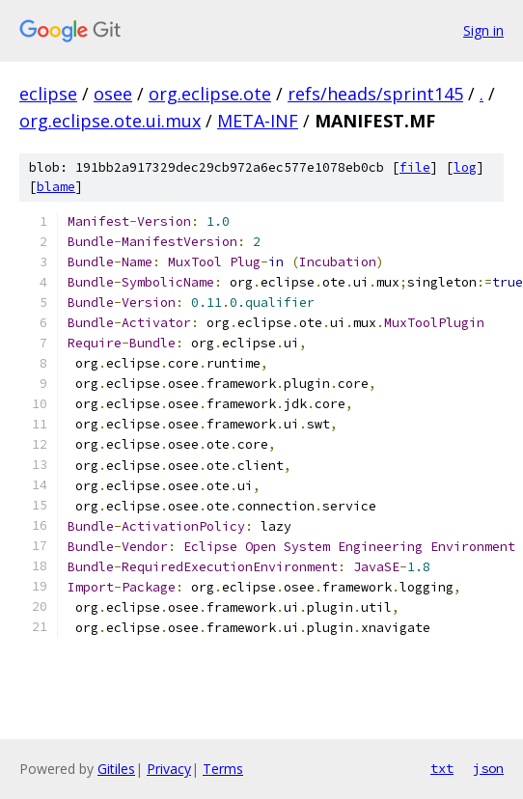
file (414, 167)
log (465, 167)
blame (56, 187)
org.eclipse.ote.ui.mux (110, 120)
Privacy (169, 768)
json (488, 768)
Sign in (483, 30)
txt (442, 768)
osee (113, 93)
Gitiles (116, 768)
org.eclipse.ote (210, 93)
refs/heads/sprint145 (375, 93)
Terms (223, 768)
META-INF (257, 120)
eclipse (48, 93)
